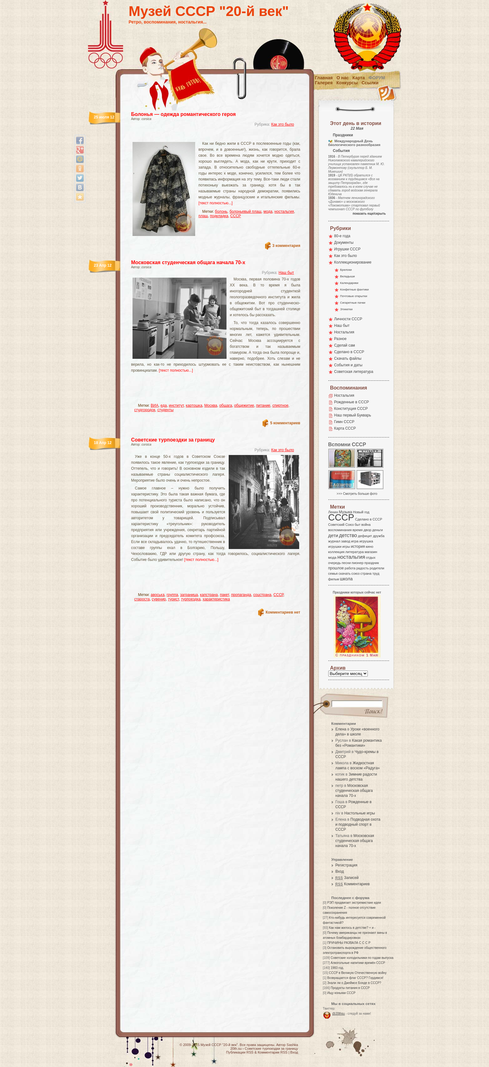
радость (362, 568)
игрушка (366, 541)
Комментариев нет (283, 612)
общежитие (244, 405)
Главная (324, 77)
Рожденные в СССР (351, 402)
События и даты (348, 365)
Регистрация (346, 865)
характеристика (216, 599)
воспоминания (340, 530)
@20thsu (338, 1013)
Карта (358, 77)
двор (367, 530)
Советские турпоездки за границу (173, 439)
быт (358, 524)
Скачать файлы (348, 358)
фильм (333, 579)
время (357, 530)
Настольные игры (359, 813)
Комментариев (353, 884)
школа (346, 578)
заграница (189, 595)
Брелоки (346, 269)
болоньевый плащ (246, 211)
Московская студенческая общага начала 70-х (188, 262)
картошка (194, 405)
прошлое (336, 568)
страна (366, 573)
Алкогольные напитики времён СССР (358, 963)
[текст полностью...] (216, 203)
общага (225, 405)
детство (348, 535)
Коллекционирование (353, 262)
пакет (224, 595)
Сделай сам (344, 345)
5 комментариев (285, 423)
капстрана (209, 595)
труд (375, 573)
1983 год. (337, 968)
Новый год (361, 512)
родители (377, 568)
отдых (370, 557)
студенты (165, 410)
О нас (342, 77)
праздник (371, 563)
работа (350, 568)
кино (369, 546)
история (358, 546)
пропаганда (241, 595)
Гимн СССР (344, 422)
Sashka (292, 1045)
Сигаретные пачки (353, 302)
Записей (347, 878)
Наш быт (286, 272)
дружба (378, 536)
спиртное (280, 405)
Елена (341, 729)
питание (263, 405)
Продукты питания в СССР (350, 988)
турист (173, 599)
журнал (334, 541)
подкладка (219, 216)
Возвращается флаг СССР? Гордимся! (355, 978)
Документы (344, 242)
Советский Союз (341, 524)
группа (172, 595)
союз (355, 573)
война (365, 524)
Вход (340, 871)
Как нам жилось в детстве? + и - (352, 927)
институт (176, 405)
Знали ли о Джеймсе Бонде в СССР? (354, 983)
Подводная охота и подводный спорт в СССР (358, 824)
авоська (157, 595)
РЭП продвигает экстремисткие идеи (354, 902)
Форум (377, 77)
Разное (340, 339)
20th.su (236, 1048)
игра (355, 541)
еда (163, 405)
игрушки (335, 546)
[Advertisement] (208, 136)
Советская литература (353, 371)
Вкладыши (347, 276)
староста (142, 599)
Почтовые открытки (353, 296)
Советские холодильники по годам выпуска (362, 958)
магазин (371, 552)
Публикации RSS (239, 1052)
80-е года (342, 236)
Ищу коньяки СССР (341, 993)
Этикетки (346, 309)
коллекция (336, 552)
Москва (210, 405)
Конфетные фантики (354, 289)
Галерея (324, 82)
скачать (345, 573)
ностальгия (284, 211)
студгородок (144, 410)
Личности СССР (348, 319)
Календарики (349, 283)
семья (333, 573)
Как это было (282, 124)
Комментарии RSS (273, 1052)
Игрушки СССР (347, 249)
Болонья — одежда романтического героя (183, 114)
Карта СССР (345, 428)
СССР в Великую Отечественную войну (358, 973)
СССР (235, 216)
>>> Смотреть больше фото (357, 493)
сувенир (159, 599)
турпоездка (190, 599)
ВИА (155, 405)
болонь (221, 211)
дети (333, 535)
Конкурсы (347, 82)
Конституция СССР (351, 408)
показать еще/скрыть (369, 213)
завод (345, 541)
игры (346, 546)
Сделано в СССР (349, 352)
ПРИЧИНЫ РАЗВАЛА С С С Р (348, 942)
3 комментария (286, 245)
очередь (334, 563)
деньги (377, 530)
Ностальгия (344, 332)
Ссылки (370, 82)
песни (346, 563)
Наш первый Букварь (352, 415)
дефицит (365, 536)
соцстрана (262, 595)
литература (354, 552)
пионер (358, 563)
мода (267, 211)
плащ (203, 216)
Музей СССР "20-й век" (209, 11)
